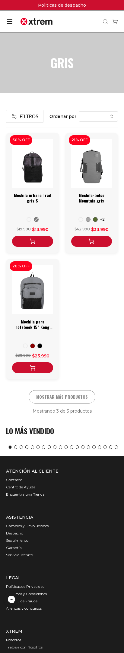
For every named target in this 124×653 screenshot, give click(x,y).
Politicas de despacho (62, 5)
